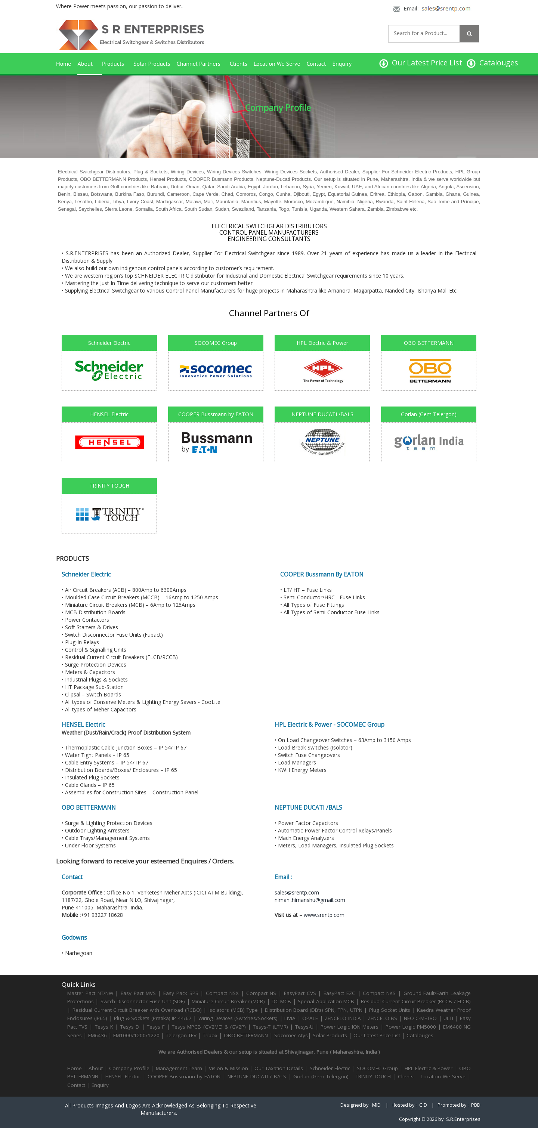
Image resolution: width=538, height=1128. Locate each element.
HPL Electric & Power (429, 1068)
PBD (475, 1105)
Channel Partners (198, 63)
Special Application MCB (326, 1001)
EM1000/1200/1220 (136, 1035)
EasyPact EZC (339, 993)
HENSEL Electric (122, 1076)
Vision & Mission (228, 1068)
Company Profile (129, 1068)
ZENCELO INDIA (343, 1018)
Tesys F (156, 1026)
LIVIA (290, 1018)
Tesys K (104, 1026)
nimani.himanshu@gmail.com (310, 899)
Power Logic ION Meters (349, 1026)
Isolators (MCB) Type (233, 1010)
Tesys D (129, 1026)
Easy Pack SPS (180, 993)
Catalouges (419, 1035)
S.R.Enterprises (463, 1119)
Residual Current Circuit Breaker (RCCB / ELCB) (416, 1001)
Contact (316, 63)
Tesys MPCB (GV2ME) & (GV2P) (210, 1026)
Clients (238, 63)
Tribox (210, 1035)
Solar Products (151, 63)
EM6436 (97, 1035)
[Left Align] (469, 33)
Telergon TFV (181, 1035)
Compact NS (261, 993)
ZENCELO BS (383, 1018)
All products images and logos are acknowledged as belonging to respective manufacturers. (160, 1109)
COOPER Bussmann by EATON (184, 1076)
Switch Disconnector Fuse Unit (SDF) (143, 1001)
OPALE (310, 1018)
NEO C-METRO (420, 1018)
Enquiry (342, 63)
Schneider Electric (330, 1068)
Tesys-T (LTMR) (271, 1026)
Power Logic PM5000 (411, 1026)
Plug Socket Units (389, 1010)
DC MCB (281, 1001)
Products (113, 63)
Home (63, 63)
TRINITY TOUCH (373, 1076)
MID (376, 1105)
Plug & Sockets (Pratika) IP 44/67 (152, 1018)
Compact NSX (223, 993)
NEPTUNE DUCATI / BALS (257, 1076)
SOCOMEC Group (377, 1068)
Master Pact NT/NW (91, 993)
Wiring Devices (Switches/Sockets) (238, 1018)
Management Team (179, 1068)
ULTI (448, 1018)
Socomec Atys (291, 1035)
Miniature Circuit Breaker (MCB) (228, 1001)
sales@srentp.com (297, 892)
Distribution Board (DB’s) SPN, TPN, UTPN (313, 1010)
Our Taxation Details (278, 1068)
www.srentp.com (324, 914)
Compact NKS (379, 993)
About (85, 63)
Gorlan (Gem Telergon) (321, 1076)
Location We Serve (277, 63)
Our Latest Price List (376, 1035)
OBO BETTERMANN (246, 1035)
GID (423, 1105)
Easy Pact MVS (138, 993)
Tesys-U (304, 1026)
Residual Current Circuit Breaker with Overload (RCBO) (137, 1010)
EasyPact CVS (300, 993)
